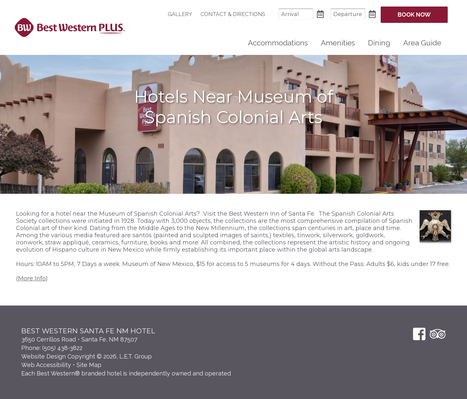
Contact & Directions (232, 14)
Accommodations (278, 43)
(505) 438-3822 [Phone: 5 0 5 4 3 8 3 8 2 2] (62, 347)
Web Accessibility (46, 364)
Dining (379, 43)
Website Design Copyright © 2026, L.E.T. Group (86, 356)
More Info (32, 278)
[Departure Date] (348, 14)
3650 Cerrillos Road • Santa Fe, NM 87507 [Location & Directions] (79, 339)
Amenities (338, 43)
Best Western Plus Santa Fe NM (69, 27)
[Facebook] (419, 334)
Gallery (180, 14)
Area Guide (422, 43)
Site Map (89, 364)
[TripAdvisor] (438, 334)
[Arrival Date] (296, 14)
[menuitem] (183, 14)
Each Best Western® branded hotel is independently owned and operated (126, 373)
